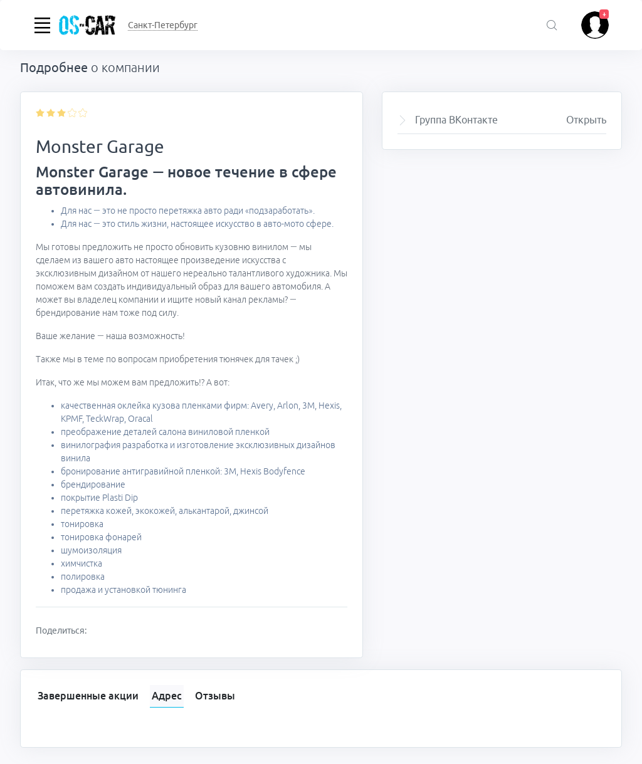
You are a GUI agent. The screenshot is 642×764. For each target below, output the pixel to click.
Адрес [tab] (167, 695)
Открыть (586, 119)
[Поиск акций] (552, 26)
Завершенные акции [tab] (88, 695)
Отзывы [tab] (215, 695)
